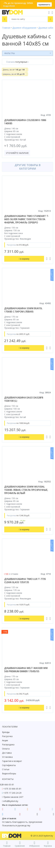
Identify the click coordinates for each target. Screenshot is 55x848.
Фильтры (9, 53)
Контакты (7, 779)
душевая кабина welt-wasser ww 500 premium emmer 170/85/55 (26, 669)
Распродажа (8, 744)
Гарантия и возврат (12, 761)
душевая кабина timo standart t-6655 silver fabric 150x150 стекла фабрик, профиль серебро (26, 219)
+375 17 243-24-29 (12, 792)
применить (44, 4)
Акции (5, 740)
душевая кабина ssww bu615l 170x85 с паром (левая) (23, 310)
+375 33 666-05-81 (12, 788)
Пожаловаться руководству (16, 825)
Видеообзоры (9, 773)
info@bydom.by (10, 801)
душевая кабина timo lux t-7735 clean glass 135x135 (25, 580)
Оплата (6, 748)
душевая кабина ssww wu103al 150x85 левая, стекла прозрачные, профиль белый (26, 490)
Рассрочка (7, 736)
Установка (7, 757)
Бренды (6, 732)
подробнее (9, 5)
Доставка (7, 752)
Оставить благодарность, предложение (22, 822)
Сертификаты (9, 765)
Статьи (5, 769)
